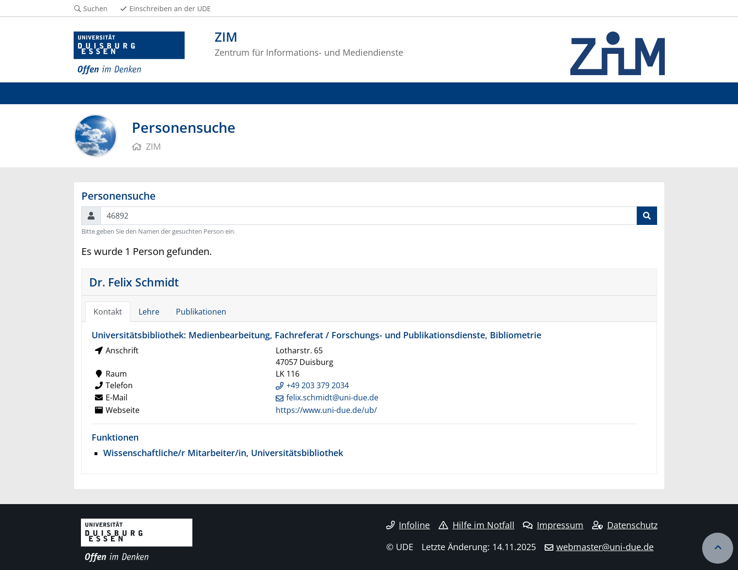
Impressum (553, 525)
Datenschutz (625, 525)
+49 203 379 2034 (317, 385)
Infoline (408, 525)
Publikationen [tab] (201, 311)
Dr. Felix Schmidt (134, 282)
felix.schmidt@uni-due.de (332, 397)
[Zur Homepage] (129, 53)
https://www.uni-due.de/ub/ (326, 410)
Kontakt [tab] (108, 311)
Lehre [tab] (149, 311)
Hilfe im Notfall (477, 525)
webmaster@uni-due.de (605, 547)
